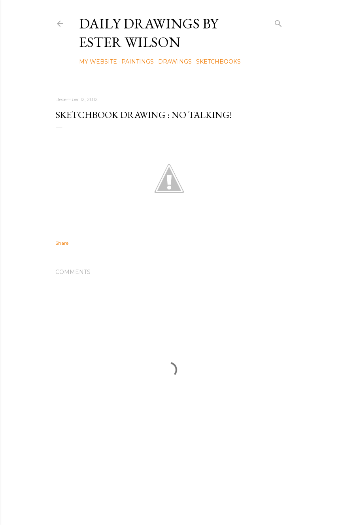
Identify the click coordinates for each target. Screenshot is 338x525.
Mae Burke (190, 502)
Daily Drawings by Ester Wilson (148, 32)
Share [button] (61, 243)
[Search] (278, 22)
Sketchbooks (218, 61)
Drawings (175, 61)
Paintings (137, 61)
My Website (98, 61)
